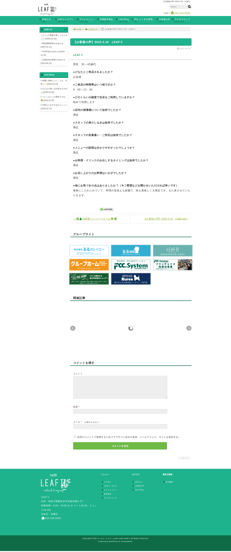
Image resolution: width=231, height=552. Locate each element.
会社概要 (168, 486)
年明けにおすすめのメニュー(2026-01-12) (54, 107)
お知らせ (46, 20)
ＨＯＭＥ (106, 486)
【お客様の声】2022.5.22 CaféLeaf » (166, 218)
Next (189, 328)
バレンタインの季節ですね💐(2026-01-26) (53, 99)
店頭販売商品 (105, 20)
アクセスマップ (182, 20)
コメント (78, 373)
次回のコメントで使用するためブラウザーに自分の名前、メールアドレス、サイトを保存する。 (129, 441)
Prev (72, 328)
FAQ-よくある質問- (142, 20)
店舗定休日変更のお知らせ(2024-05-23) (53, 61)
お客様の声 (163, 20)
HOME (77, 29)
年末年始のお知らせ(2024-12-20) (53, 53)
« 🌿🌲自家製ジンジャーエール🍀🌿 (95, 218)
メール (76, 426)
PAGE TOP (183, 462)
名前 (75, 410)
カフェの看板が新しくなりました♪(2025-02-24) (54, 37)
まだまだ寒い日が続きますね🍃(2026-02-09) (54, 90)
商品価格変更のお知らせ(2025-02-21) (52, 45)
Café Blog (122, 20)
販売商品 (106, 498)
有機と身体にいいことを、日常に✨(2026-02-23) (54, 82)
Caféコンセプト (65, 20)
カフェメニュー (86, 20)
